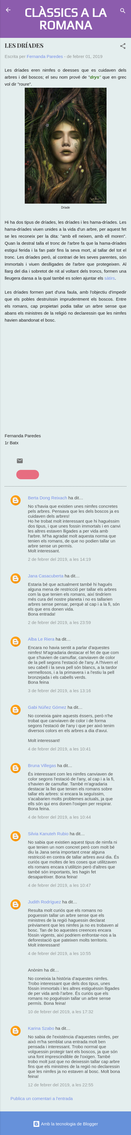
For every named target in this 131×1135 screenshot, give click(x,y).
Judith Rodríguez (44, 901)
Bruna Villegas (42, 765)
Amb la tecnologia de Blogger (65, 1123)
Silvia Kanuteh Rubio (48, 833)
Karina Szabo (41, 1028)
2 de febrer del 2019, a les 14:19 (59, 559)
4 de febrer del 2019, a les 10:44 (59, 817)
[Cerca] (122, 12)
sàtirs (109, 278)
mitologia (27, 474)
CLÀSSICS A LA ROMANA (65, 18)
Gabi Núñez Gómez (47, 707)
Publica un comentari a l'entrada (41, 1098)
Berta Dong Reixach (47, 497)
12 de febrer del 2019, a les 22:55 (60, 1084)
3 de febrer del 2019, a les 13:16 (59, 690)
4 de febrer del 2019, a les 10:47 (59, 885)
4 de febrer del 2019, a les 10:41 (59, 748)
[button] (122, 47)
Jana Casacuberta (45, 575)
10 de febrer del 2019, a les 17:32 (60, 1011)
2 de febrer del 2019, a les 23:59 (59, 622)
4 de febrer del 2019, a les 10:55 (59, 953)
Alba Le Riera (41, 639)
